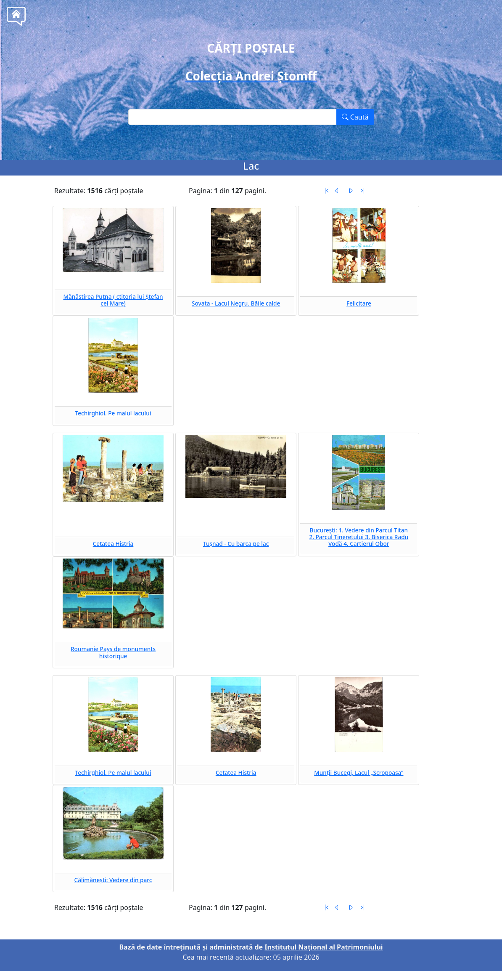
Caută (355, 117)
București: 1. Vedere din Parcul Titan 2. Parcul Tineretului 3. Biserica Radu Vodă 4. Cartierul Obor (358, 537)
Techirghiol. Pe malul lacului (113, 413)
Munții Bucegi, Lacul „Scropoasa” (358, 773)
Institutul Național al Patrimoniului (323, 947)
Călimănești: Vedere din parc (113, 880)
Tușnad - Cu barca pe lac (236, 544)
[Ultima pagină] (362, 190)
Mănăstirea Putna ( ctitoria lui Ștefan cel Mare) (113, 300)
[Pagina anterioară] (336, 190)
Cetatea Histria (113, 544)
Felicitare (358, 303)
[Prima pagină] (326, 190)
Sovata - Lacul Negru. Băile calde (236, 303)
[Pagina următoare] (350, 190)
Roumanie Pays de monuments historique (113, 652)
